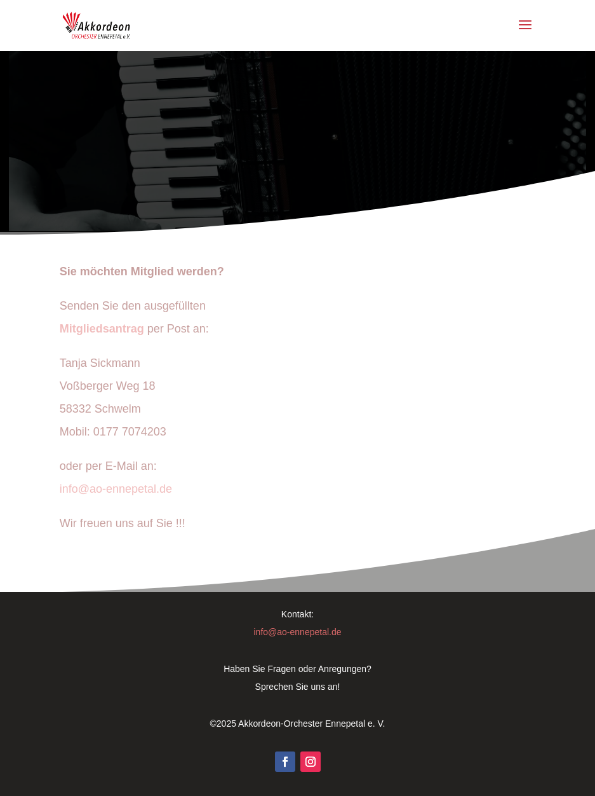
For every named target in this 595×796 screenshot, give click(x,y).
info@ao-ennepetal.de (116, 489)
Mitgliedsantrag (103, 328)
